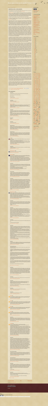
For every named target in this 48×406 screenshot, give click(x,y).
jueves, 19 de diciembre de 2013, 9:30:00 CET (15, 176)
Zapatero (37, 124)
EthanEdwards (38, 110)
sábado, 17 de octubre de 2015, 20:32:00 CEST (15, 278)
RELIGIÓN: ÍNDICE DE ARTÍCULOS (35, 26)
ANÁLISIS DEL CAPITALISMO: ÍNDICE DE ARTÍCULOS (36, 15)
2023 (34, 40)
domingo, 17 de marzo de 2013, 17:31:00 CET (14, 161)
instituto (36, 114)
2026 (34, 37)
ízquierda (38, 115)
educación (14, 89)
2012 (34, 63)
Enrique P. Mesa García (12, 150)
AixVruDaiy (11, 323)
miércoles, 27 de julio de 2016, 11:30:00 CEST (15, 293)
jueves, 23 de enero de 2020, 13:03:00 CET (14, 335)
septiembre (35, 52)
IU (38, 114)
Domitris (11, 295)
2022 (34, 41)
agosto (34, 53)
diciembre (35, 49)
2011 (34, 64)
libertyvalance (34, 116)
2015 (34, 48)
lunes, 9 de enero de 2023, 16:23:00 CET (14, 361)
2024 (34, 39)
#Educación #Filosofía (38, 76)
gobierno (39, 112)
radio (33, 121)
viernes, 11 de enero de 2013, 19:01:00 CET (14, 119)
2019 (34, 44)
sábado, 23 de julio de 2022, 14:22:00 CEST (14, 355)
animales (35, 102)
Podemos (34, 119)
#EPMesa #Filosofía (35, 86)
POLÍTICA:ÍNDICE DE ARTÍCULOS (35, 19)
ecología (34, 106)
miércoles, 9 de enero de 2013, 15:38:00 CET (14, 107)
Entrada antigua (30, 380)
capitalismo (12, 89)
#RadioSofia (37, 100)
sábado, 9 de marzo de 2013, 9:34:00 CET (14, 152)
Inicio (20, 380)
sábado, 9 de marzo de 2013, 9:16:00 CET (14, 148)
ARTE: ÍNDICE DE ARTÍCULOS (36, 25)
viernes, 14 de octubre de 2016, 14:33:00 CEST (15, 309)
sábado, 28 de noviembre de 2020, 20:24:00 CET (15, 349)
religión (39, 121)
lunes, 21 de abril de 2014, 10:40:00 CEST (14, 205)
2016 (34, 47)
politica (38, 119)
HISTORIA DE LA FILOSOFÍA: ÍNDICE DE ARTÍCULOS (36, 24)
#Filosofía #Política (35, 97)
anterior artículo (11, 12)
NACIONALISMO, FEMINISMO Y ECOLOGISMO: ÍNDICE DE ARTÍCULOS (36, 22)
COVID (37, 104)
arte (38, 102)
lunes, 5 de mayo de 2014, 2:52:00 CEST (14, 223)
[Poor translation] (2, 395)
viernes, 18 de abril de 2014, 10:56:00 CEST (14, 198)
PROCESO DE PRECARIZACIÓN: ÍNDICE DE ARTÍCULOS (36, 17)
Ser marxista (34, 34)
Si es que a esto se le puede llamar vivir (22, 3)
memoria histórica (35, 117)
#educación (34, 76)
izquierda (34, 115)
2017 (34, 46)
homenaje (39, 113)
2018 (34, 45)
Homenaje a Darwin (35, 31)
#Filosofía (37, 95)
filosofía (16, 89)
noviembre (35, 50)
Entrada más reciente (11, 380)
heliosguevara (36, 113)
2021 (34, 42)
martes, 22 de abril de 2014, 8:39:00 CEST (14, 217)
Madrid (38, 116)
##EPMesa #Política (35, 74)
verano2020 (34, 124)
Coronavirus (34, 104)
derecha (34, 105)
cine (35, 103)
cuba (39, 104)
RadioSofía (36, 121)
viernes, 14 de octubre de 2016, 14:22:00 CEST (15, 298)
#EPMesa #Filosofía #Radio (36, 90)
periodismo (37, 118)
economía (37, 106)
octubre (35, 51)
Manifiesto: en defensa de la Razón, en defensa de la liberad (36, 32)
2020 (34, 43)
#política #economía (36, 98)
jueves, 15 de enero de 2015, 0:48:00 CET (14, 265)
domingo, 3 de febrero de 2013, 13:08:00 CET (14, 144)
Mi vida (34, 33)
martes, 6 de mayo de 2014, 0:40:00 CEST (14, 239)
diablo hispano (11, 154)
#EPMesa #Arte (35, 84)
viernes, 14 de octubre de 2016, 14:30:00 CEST (15, 304)
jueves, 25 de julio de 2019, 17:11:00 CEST (14, 321)
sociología (18, 89)
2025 (34, 38)
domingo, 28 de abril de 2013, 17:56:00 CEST (14, 169)
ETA (34, 110)
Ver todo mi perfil (35, 12)
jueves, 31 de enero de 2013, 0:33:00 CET (14, 129)
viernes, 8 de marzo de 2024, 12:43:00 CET (14, 376)
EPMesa (38, 108)
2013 (34, 62)
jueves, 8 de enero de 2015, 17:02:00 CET (14, 244)
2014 (34, 61)
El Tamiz (34, 129)
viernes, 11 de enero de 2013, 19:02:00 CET (14, 123)
